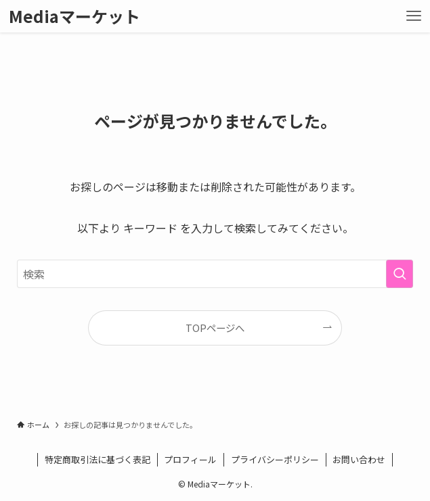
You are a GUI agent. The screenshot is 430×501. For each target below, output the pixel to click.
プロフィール (190, 459)
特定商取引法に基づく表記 (97, 459)
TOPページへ (215, 327)
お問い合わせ (358, 459)
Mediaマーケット (74, 16)
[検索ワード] (214, 274)
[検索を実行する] (399, 274)
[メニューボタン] (413, 16)
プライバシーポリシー (275, 459)
